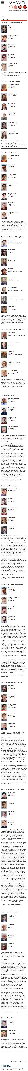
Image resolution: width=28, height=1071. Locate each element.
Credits (25, 1061)
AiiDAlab (21, 775)
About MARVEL (14, 1061)
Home (2, 16)
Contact (20, 1061)
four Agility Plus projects (18, 1039)
